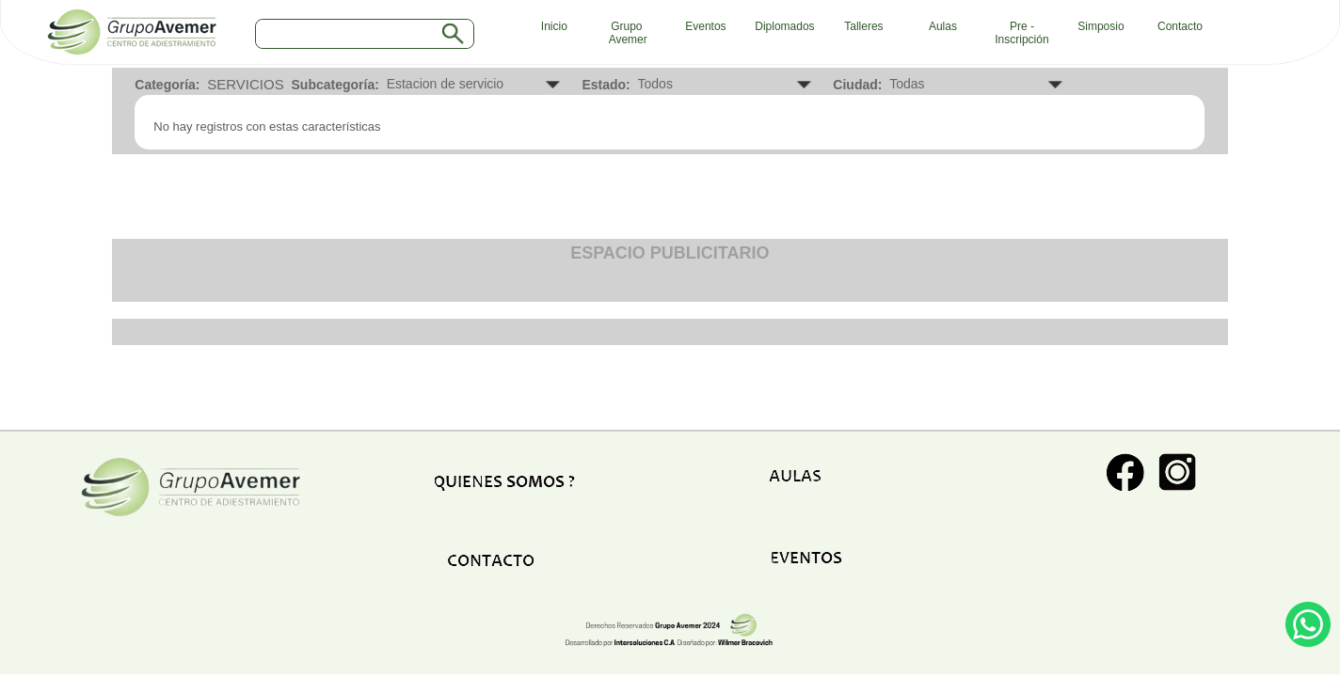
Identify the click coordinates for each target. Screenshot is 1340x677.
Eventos (705, 26)
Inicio (549, 26)
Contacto (1180, 26)
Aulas (943, 26)
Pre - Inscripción (1021, 33)
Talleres (863, 26)
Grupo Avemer (626, 33)
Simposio (1100, 26)
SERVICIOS (245, 84)
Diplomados (784, 26)
